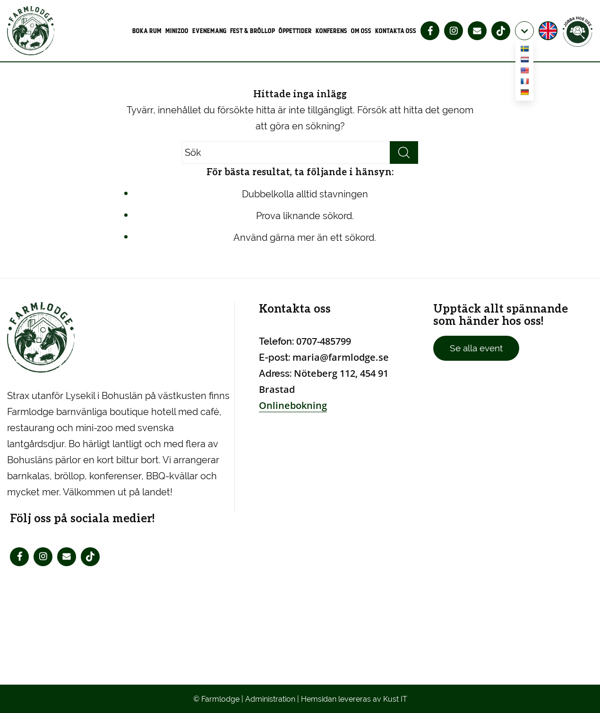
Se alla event (476, 348)
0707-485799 (323, 341)
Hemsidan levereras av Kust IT (354, 699)
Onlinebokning (293, 405)
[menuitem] (147, 30)
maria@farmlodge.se (340, 357)
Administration (270, 699)
